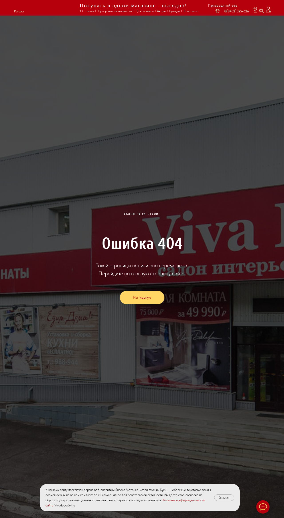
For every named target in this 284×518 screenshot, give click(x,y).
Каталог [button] (19, 11)
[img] (51, 8)
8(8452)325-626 (236, 11)
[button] (19, 6)
